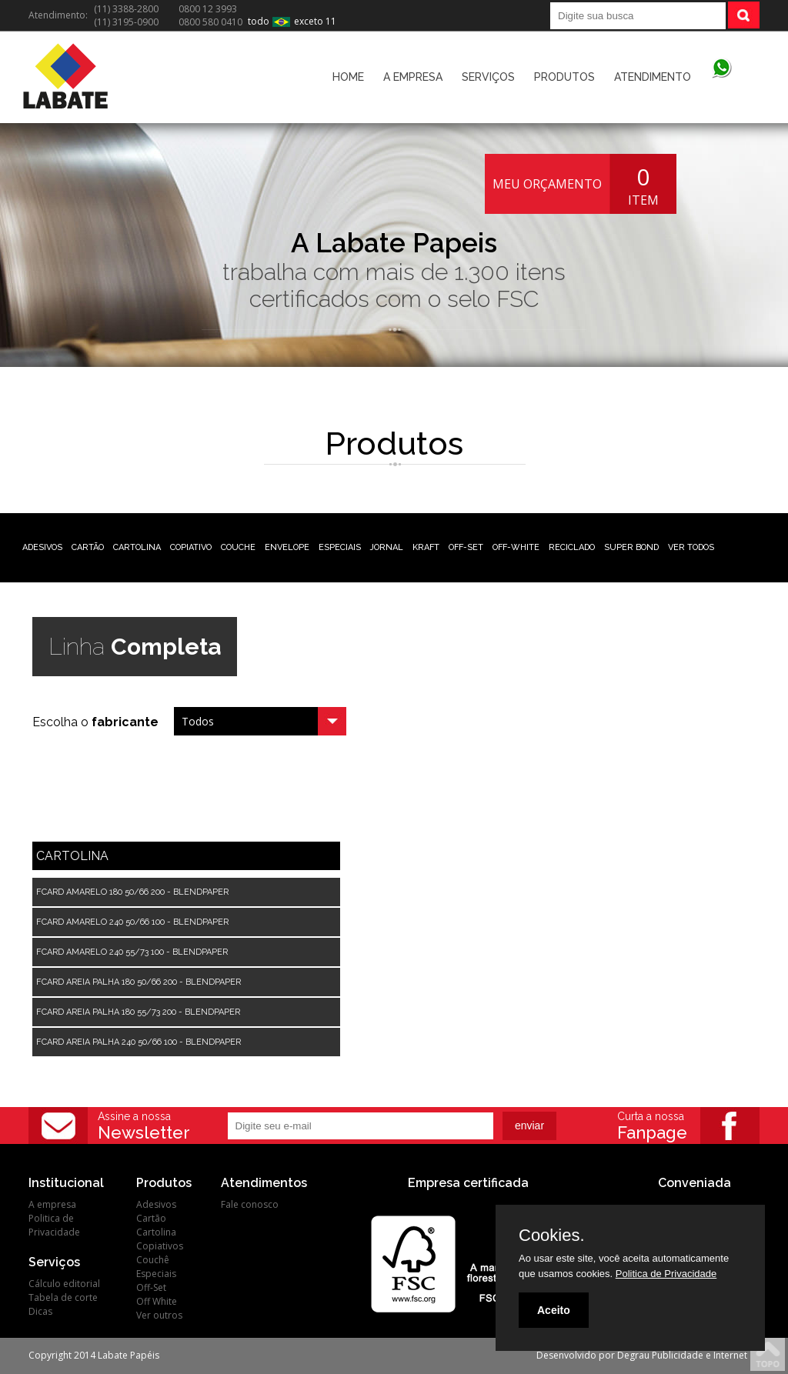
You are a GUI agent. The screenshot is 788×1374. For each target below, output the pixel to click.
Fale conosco (250, 1204)
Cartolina (156, 1232)
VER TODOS (691, 547)
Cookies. (552, 1235)
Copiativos (159, 1245)
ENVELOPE (287, 547)
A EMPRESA (412, 77)
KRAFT (425, 547)
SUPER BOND (631, 547)
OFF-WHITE (515, 547)
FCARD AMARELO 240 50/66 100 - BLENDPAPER (132, 922)
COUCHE (238, 547)
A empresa (52, 1204)
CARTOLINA (137, 547)
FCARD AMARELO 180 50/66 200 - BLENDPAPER (132, 892)
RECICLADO (572, 547)
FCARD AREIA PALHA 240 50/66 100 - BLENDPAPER (138, 1042)
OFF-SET (466, 547)
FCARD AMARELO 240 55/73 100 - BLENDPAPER (132, 952)
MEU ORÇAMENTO (547, 183)
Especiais (156, 1273)
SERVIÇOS (488, 77)
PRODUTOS (564, 77)
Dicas (40, 1311)
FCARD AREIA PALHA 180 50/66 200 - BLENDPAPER (138, 982)
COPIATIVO (191, 547)
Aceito (553, 1310)
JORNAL (386, 547)
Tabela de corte (63, 1297)
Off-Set (151, 1287)
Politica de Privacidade (54, 1225)
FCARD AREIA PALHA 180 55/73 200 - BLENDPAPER (138, 1012)
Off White (156, 1301)
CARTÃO (88, 547)
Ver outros (159, 1315)
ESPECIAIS (340, 547)
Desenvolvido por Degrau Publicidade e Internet (641, 1355)
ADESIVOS (42, 547)
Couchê (152, 1259)
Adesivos (156, 1204)
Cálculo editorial (64, 1283)
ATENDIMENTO (652, 77)
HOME (348, 77)
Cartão (151, 1218)
